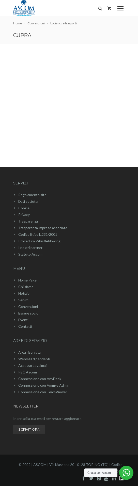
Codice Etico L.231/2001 (37, 234)
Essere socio (28, 313)
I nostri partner (30, 247)
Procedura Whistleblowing (39, 241)
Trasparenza (28, 221)
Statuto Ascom (30, 254)
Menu (19, 268)
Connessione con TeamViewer (42, 392)
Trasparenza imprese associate (42, 228)
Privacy (24, 214)
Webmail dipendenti (34, 359)
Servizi (20, 183)
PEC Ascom (27, 372)
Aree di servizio (30, 340)
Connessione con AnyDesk (39, 379)
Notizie (23, 293)
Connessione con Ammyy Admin (43, 385)
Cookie (23, 208)
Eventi (23, 320)
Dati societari (28, 201)
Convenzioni (28, 306)
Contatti (25, 326)
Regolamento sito (32, 195)
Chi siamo (26, 287)
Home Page (27, 280)
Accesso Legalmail (32, 365)
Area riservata (29, 352)
